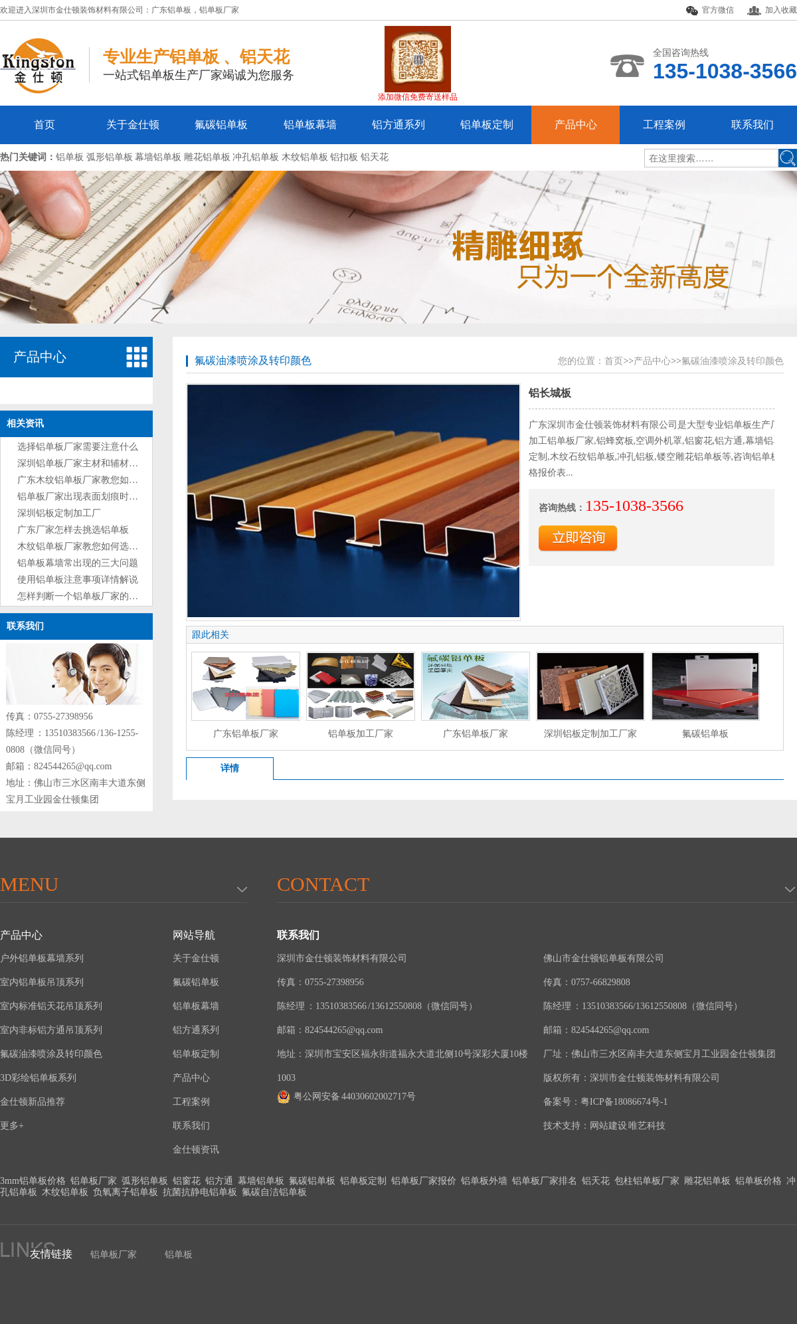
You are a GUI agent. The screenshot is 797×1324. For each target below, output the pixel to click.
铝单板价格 (758, 1181)
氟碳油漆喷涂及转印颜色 (253, 360)
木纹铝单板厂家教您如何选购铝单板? (93, 546)
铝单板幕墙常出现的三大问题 (77, 563)
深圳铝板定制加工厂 (59, 513)
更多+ (12, 1126)
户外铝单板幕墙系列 (42, 958)
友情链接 (51, 1254)
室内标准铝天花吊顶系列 (51, 1006)
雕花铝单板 (707, 1181)
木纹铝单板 (65, 1192)
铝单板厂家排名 (544, 1181)
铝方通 (219, 1181)
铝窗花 (187, 1181)
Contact (323, 884)
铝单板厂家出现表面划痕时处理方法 (91, 497)
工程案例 (664, 124)
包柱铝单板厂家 (646, 1181)
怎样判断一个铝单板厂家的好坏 (82, 596)
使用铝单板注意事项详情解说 (77, 580)
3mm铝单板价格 (33, 1181)
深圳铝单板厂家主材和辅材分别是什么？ (101, 463)
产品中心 (576, 124)
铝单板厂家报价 (423, 1181)
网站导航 (194, 935)
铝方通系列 (398, 124)
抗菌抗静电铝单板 (200, 1192)
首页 (44, 124)
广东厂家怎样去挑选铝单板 (73, 530)
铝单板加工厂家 (360, 734)
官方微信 (710, 10)
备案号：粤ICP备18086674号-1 (605, 1102)
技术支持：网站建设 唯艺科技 (604, 1126)
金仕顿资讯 (196, 1150)
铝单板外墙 (484, 1181)
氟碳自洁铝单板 (274, 1192)
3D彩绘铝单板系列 (38, 1078)
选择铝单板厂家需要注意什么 (77, 447)
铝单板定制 (486, 124)
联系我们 (752, 124)
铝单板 (179, 1255)
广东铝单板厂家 (245, 734)
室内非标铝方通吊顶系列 (51, 1030)
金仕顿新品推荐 (32, 1102)
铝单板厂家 (219, 10)
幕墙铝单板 (261, 1181)
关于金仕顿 (132, 124)
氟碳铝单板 (221, 124)
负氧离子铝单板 (125, 1192)
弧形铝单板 (145, 1181)
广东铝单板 (171, 10)
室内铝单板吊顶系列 (42, 982)
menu (29, 884)
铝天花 (596, 1181)
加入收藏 (772, 10)
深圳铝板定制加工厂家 (590, 734)
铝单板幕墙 (310, 124)
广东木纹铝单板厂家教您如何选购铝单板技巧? (112, 480)
